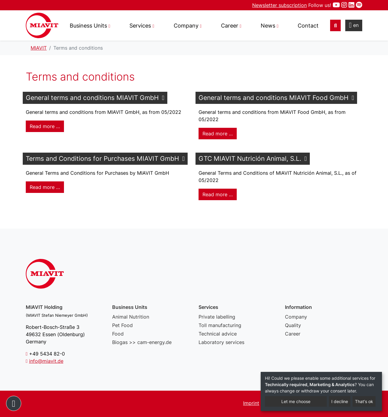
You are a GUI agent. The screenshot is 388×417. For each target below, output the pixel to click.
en (354, 25)
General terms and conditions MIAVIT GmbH (92, 97)
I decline (339, 401)
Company (296, 317)
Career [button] (229, 25)
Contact (308, 25)
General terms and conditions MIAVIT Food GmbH (274, 97)
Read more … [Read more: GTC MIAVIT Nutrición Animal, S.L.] (217, 194)
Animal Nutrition (130, 317)
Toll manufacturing (220, 325)
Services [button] (140, 25)
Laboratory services (221, 342)
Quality (293, 325)
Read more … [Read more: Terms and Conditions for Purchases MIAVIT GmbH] (45, 187)
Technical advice (218, 334)
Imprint (251, 403)
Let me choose (295, 401)
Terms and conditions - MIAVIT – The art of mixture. (42, 25)
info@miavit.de (46, 361)
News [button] (268, 25)
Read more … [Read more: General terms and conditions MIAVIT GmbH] (45, 126)
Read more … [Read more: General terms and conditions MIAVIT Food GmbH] (217, 134)
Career (292, 334)
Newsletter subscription (279, 5)
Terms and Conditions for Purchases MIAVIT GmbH (102, 158)
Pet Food (122, 325)
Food (118, 334)
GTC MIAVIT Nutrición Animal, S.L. (250, 158)
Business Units (88, 25)
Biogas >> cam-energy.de (142, 342)
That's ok (364, 401)
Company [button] (186, 25)
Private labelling (217, 317)
